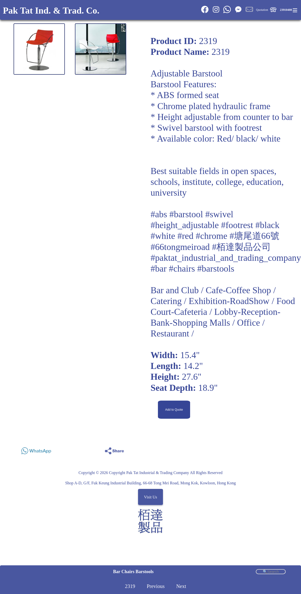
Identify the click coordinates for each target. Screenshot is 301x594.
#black (267, 225)
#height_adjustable (185, 225)
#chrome (211, 236)
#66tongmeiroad (180, 247)
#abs (159, 214)
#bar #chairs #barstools (192, 269)
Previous (155, 586)
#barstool (186, 214)
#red (185, 236)
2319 (130, 586)
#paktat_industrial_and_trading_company (226, 258)
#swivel (219, 214)
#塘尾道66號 (254, 236)
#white (163, 236)
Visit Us (150, 497)
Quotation (262, 10)
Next (181, 586)
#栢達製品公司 (241, 247)
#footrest (237, 225)
